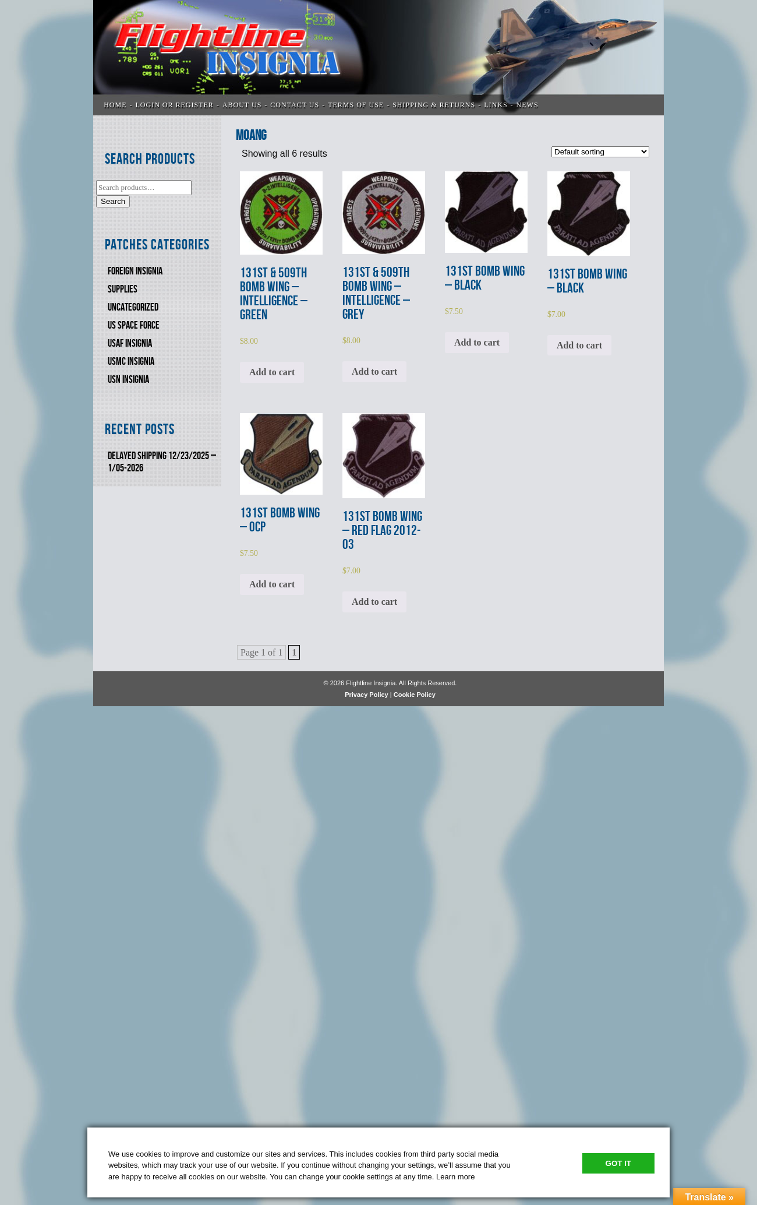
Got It (618, 1163)
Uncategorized (133, 307)
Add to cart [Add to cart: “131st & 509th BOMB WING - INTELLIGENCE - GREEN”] (272, 372)
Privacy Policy (366, 694)
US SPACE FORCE (134, 325)
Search (113, 201)
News (528, 105)
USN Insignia (128, 380)
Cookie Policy (415, 694)
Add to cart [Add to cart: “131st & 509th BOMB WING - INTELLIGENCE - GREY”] (374, 371)
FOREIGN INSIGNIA (135, 271)
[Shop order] (600, 151)
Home (115, 105)
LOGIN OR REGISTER (175, 105)
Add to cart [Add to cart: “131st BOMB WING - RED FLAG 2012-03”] (374, 602)
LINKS (495, 105)
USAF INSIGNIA (130, 343)
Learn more (455, 1176)
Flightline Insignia (378, 57)
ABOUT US (241, 105)
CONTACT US (294, 105)
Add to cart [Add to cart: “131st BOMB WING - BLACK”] (477, 342)
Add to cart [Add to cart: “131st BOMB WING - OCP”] (272, 584)
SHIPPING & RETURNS (433, 105)
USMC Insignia (131, 361)
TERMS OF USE (356, 105)
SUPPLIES (122, 289)
